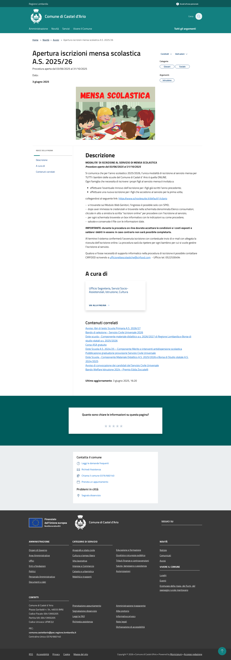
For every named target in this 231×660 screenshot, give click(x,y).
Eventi (163, 580)
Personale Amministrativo (42, 576)
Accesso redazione (193, 654)
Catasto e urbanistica (83, 571)
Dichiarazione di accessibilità (130, 627)
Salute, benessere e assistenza (131, 566)
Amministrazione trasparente (131, 605)
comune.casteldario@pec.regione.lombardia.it (52, 632)
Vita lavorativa (79, 560)
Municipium (176, 654)
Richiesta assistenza (82, 621)
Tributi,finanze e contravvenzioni (132, 560)
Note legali (121, 621)
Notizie (163, 550)
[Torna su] (222, 651)
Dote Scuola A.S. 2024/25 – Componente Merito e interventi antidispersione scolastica (133, 349)
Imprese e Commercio (83, 566)
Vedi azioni (181, 54)
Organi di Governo (38, 550)
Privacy (56, 654)
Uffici (31, 560)
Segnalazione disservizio (84, 611)
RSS (31, 654)
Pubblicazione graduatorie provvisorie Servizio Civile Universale (120, 353)
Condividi (167, 54)
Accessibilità (43, 654)
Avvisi (56, 40)
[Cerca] (198, 16)
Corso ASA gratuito (96, 345)
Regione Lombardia (38, 4)
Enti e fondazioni (37, 566)
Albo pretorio (122, 611)
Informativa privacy (126, 616)
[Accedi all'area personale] (187, 3)
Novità (46, 40)
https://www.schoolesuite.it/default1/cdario (143, 198)
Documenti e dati (37, 582)
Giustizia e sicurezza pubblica (130, 555)
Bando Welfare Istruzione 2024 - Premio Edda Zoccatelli (116, 369)
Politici (32, 571)
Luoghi (163, 575)
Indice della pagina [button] (44, 150)
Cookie (66, 654)
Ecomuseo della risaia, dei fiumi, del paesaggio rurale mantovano (177, 588)
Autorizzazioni (123, 571)
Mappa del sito (81, 654)
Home (35, 40)
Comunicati (165, 555)
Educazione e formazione (128, 550)
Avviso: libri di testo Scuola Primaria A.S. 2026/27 (113, 328)
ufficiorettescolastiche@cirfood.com (130, 257)
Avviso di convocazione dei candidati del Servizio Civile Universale (122, 365)
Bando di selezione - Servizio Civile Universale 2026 (114, 332)
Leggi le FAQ (78, 616)
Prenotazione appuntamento (86, 605)
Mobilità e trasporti (82, 576)
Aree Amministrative (39, 555)
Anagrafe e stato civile (83, 550)
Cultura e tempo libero (83, 555)
